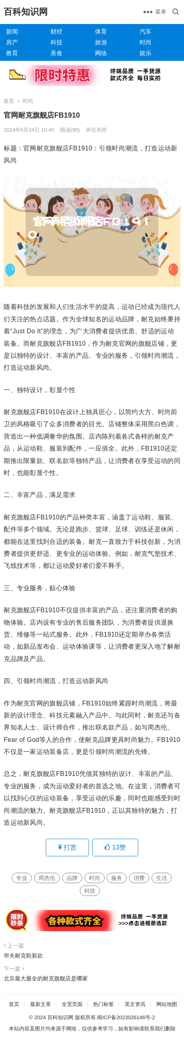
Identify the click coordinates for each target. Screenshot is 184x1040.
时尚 (146, 42)
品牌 (72, 878)
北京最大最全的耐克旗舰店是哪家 (46, 978)
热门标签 (103, 1004)
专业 (21, 878)
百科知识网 (26, 12)
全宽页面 (72, 1004)
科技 (57, 42)
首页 (9, 101)
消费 (139, 878)
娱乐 (146, 53)
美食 (57, 53)
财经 (57, 31)
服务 (116, 878)
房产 (12, 42)
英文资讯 (135, 1004)
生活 (161, 878)
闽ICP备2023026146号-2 (126, 1017)
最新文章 (40, 1004)
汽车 (146, 31)
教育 (12, 53)
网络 (101, 53)
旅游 (101, 42)
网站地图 (166, 1004)
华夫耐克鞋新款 (23, 955)
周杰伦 (46, 878)
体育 (101, 31)
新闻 (12, 31)
